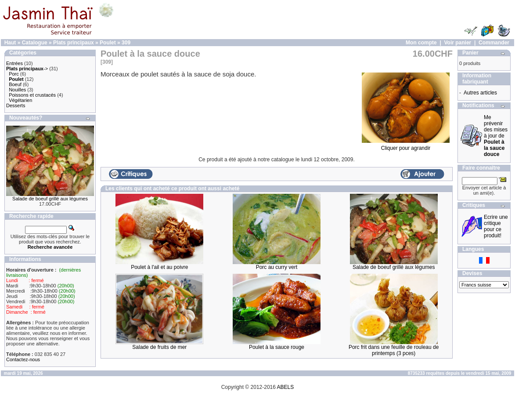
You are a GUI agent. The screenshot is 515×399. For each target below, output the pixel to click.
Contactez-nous (23, 359)
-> (27, 68)
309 (126, 43)
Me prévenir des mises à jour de (496, 135)
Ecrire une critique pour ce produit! (496, 226)
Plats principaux (73, 43)
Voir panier (457, 43)
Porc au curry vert (277, 267)
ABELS (285, 387)
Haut (10, 43)
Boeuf (15, 84)
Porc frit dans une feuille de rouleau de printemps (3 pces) (394, 350)
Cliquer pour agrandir (406, 145)
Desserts (15, 105)
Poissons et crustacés (32, 95)
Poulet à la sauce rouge (276, 347)
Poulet (108, 43)
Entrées (14, 63)
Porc (14, 73)
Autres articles (480, 93)
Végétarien (20, 100)
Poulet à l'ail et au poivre (159, 267)
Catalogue (34, 43)
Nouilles (17, 89)
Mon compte (421, 43)
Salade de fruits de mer (159, 347)
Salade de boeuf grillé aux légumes (50, 198)
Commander (494, 43)
